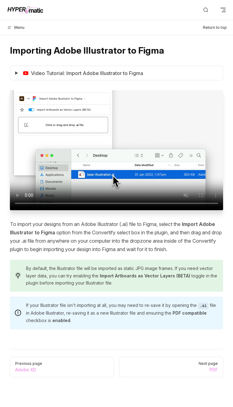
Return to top (215, 27)
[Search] (205, 10)
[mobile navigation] (223, 10)
